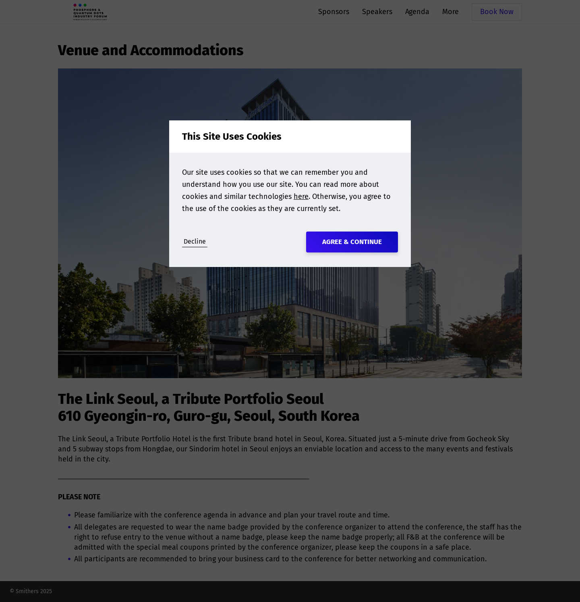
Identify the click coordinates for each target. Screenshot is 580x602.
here (301, 196)
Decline (195, 241)
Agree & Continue (352, 242)
